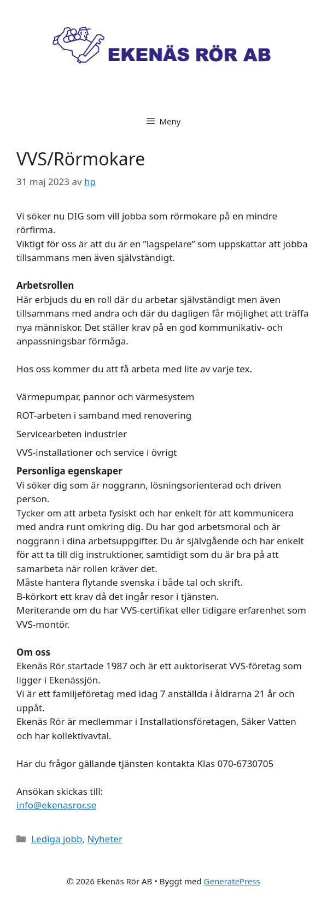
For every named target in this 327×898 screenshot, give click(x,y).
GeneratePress (232, 881)
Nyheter (104, 838)
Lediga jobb (56, 838)
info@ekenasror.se (56, 805)
